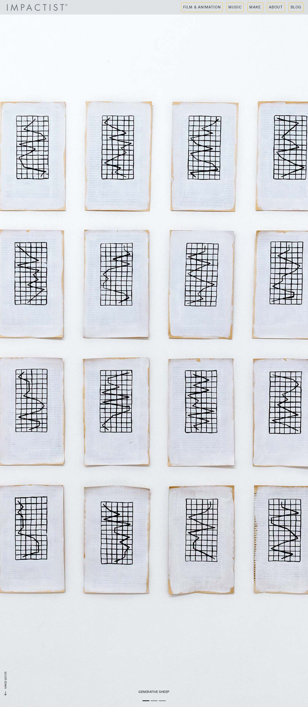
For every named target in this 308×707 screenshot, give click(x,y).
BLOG (296, 7)
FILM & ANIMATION (202, 7)
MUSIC (235, 7)
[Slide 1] (146, 700)
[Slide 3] (162, 700)
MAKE (255, 7)
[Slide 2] (154, 700)
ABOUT (276, 7)
